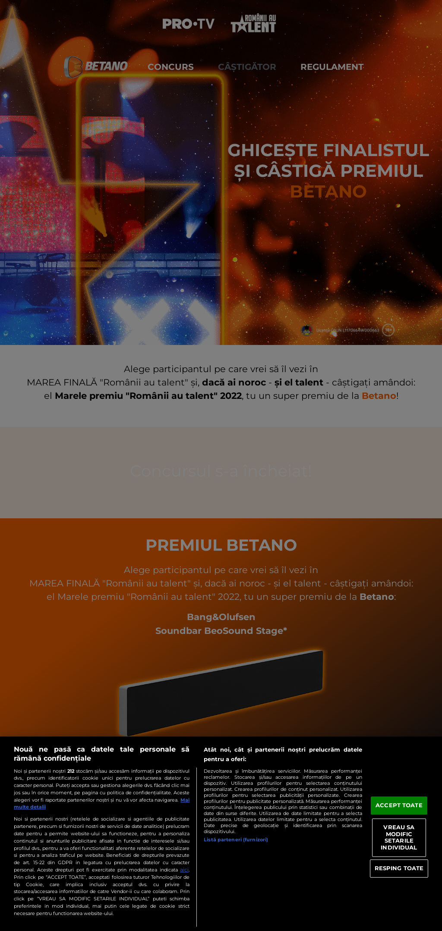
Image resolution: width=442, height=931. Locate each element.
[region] (221, 834)
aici (184, 869)
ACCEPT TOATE (399, 805)
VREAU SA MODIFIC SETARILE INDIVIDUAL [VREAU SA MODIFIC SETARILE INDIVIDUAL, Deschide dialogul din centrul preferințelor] (399, 837)
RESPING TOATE (399, 868)
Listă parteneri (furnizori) (236, 840)
